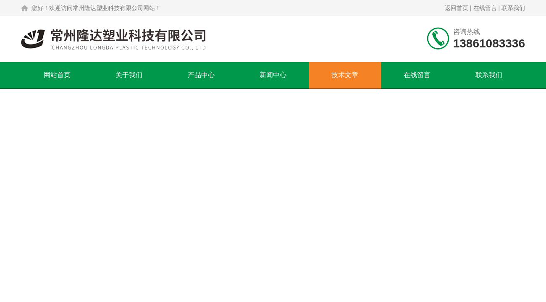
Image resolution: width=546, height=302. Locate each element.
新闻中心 (273, 74)
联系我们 (513, 8)
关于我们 (129, 74)
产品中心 (201, 74)
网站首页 (57, 74)
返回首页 (456, 8)
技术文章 (344, 74)
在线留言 (485, 8)
